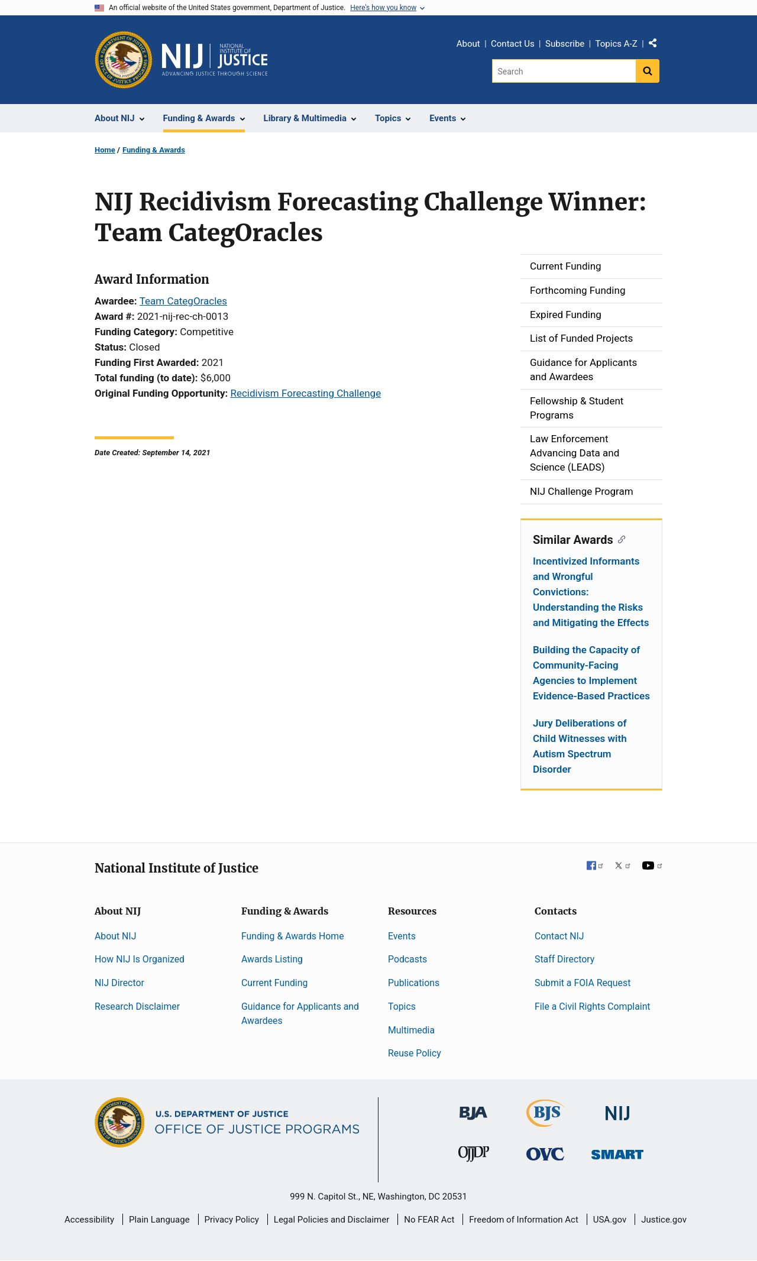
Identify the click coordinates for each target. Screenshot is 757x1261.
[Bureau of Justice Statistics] (545, 1121)
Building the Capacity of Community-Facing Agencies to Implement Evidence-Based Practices (591, 673)
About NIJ (115, 936)
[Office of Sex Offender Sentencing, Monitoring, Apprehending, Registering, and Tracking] (617, 1151)
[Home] (214, 60)
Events (402, 936)
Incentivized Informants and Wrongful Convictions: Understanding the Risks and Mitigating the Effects (591, 591)
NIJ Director (119, 982)
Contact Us (513, 43)
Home (105, 149)
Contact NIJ (559, 936)
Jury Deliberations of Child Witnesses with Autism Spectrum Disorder (580, 746)
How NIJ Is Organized (140, 959)
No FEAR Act (429, 1219)
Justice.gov (664, 1219)
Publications (413, 982)
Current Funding (274, 982)
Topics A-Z (617, 43)
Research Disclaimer (137, 1006)
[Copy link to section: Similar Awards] (619, 538)
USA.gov (610, 1219)
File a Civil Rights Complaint (593, 1006)
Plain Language (159, 1219)
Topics (402, 1006)
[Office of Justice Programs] (124, 60)
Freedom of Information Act (523, 1219)
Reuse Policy (414, 1053)
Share (657, 45)
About (468, 43)
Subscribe (564, 43)
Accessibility (89, 1219)
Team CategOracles (183, 301)
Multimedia (411, 1030)
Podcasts (407, 959)
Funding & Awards (153, 149)
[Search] (564, 71)
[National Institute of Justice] (617, 1108)
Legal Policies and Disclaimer (331, 1219)
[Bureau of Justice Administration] (473, 1107)
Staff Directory (564, 959)
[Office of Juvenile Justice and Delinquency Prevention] (473, 1156)
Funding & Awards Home (292, 936)
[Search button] (647, 71)
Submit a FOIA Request (582, 982)
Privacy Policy (232, 1219)
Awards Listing (272, 959)
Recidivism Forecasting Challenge (305, 393)
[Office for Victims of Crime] (545, 1153)
